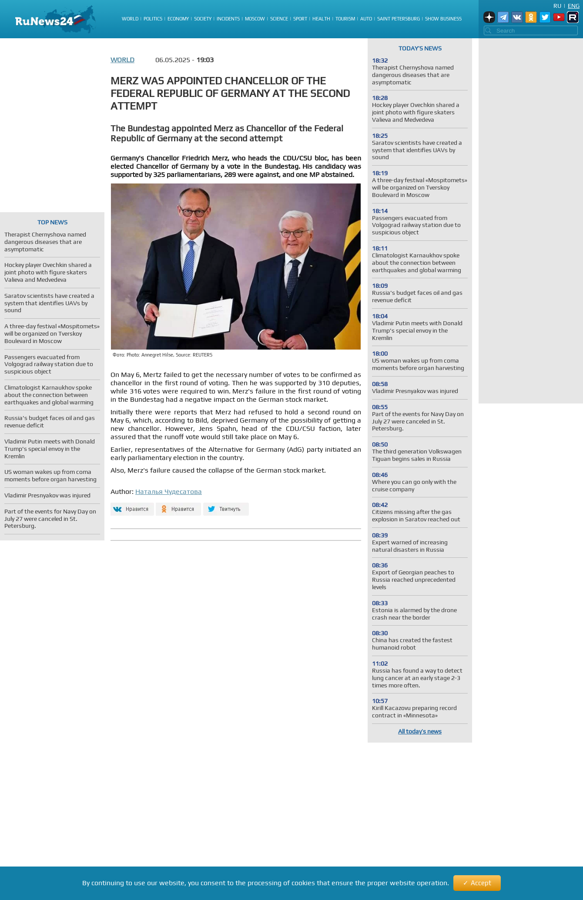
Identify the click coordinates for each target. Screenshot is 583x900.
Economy (178, 18)
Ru (557, 5)
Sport (300, 18)
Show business (443, 18)
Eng (574, 5)
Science (279, 18)
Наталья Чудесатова (168, 491)
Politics (153, 18)
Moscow (255, 18)
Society (202, 18)
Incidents (228, 18)
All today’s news (420, 731)
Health (321, 18)
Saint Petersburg (398, 18)
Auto (366, 18)
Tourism (345, 18)
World (130, 18)
